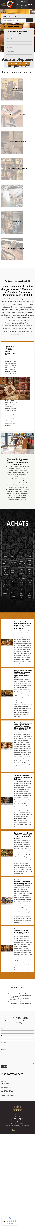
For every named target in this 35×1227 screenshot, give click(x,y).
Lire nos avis (10, 1223)
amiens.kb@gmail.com (7, 1095)
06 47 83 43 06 (7, 1091)
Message (3, 1049)
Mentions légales (17, 1127)
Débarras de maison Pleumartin (11, 996)
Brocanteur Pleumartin (26, 994)
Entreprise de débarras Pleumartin (21, 1000)
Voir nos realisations (11, 27)
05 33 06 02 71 (7, 1087)
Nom (2, 1029)
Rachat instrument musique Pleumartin (26, 1000)
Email (2, 1036)
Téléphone (4, 1042)
